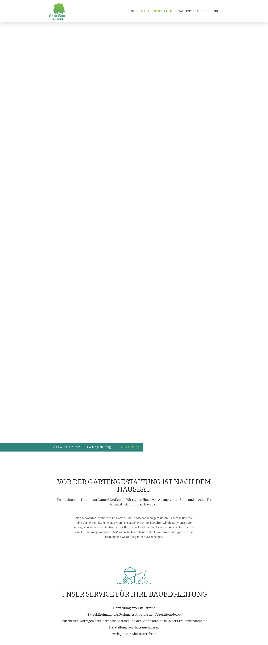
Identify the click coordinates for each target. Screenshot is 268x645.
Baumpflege (188, 11)
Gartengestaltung (158, 11)
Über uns (210, 11)
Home (133, 11)
